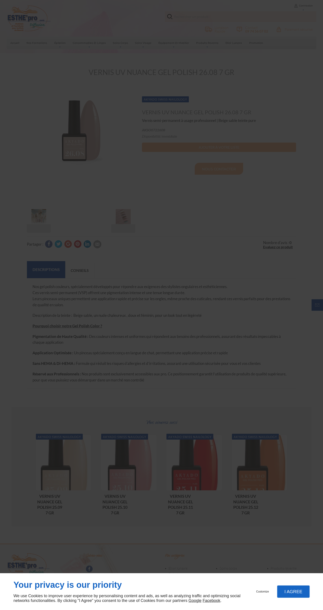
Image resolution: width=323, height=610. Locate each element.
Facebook (211, 600)
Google (194, 600)
